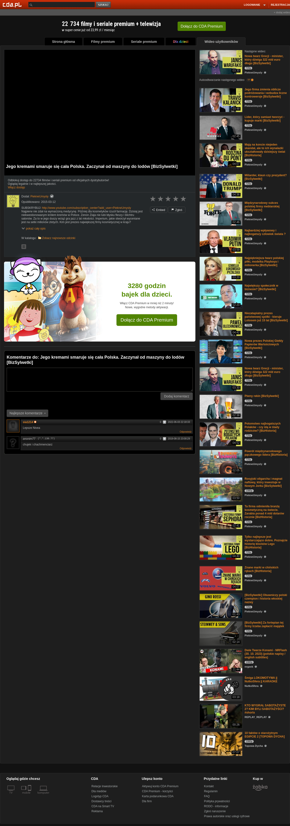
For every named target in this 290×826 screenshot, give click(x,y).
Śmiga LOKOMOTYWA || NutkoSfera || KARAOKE (261, 679)
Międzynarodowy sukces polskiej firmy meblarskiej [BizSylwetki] (262, 206)
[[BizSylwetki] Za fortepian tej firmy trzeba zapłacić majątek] (220, 633)
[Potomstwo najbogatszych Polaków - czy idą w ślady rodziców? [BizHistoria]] (220, 434)
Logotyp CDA (100, 796)
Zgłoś (176, 210)
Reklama (97, 811)
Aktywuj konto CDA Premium (160, 786)
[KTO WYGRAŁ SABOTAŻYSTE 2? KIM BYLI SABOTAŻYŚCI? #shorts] (220, 716)
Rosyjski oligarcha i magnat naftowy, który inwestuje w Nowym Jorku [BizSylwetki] (263, 482)
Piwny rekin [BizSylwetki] (262, 396)
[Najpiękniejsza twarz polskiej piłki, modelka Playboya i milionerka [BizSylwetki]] (220, 268)
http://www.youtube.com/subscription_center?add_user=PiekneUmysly (86, 208)
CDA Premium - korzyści (157, 791)
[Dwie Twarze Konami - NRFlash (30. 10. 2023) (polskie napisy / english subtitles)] (220, 661)
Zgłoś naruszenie (215, 811)
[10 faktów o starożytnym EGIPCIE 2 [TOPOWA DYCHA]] (220, 743)
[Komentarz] (100, 379)
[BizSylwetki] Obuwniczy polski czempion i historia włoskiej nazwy (266, 598)
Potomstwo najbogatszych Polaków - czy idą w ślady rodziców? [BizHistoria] (262, 427)
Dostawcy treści (101, 801)
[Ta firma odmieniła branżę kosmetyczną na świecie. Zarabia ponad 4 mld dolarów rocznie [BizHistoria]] (220, 517)
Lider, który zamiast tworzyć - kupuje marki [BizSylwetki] (264, 118)
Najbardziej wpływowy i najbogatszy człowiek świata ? (265, 232)
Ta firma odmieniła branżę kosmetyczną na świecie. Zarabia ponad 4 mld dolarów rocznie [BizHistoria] (264, 512)
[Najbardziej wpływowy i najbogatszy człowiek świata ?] (220, 241)
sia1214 (29, 422)
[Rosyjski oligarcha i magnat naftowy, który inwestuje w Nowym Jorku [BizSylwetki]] (220, 489)
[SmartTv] (30, 795)
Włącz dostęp (16, 187)
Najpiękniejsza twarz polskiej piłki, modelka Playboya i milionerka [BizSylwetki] (264, 261)
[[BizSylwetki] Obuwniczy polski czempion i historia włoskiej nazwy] (220, 605)
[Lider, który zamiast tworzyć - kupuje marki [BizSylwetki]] (220, 127)
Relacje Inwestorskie (105, 786)
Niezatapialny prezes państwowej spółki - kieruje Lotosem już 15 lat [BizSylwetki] (266, 317)
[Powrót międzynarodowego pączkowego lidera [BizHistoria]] (220, 462)
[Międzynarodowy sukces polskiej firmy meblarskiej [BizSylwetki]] (220, 213)
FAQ (207, 796)
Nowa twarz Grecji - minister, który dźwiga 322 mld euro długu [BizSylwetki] (264, 59)
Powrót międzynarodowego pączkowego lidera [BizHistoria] (266, 453)
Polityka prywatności (217, 801)
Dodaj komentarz (176, 396)
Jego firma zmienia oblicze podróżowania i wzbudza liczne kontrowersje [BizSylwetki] (266, 93)
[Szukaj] (61, 5)
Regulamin (211, 791)
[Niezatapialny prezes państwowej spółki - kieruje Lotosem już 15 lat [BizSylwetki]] (220, 324)
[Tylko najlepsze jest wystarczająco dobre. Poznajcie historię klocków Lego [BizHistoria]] (220, 547)
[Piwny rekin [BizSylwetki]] (220, 406)
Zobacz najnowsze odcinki (58, 238)
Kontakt (209, 786)
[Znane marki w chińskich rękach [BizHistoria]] (220, 578)
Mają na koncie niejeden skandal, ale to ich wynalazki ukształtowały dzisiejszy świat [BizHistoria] (265, 150)
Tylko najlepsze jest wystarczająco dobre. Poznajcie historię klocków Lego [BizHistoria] (266, 542)
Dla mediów (99, 791)
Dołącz (202, 26)
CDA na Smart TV (103, 806)
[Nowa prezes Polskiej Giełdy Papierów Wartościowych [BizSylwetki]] (220, 351)
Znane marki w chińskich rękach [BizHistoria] (261, 569)
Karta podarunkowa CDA (158, 796)
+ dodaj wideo (282, 12)
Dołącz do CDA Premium (147, 320)
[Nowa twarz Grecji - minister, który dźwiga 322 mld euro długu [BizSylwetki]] (220, 62)
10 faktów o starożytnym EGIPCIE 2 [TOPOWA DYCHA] (265, 734)
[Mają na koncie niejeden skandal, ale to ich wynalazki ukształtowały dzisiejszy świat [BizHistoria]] (220, 155)
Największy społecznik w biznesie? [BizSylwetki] (261, 287)
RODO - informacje (216, 806)
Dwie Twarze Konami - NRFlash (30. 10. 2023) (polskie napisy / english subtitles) (266, 654)
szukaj (103, 5)
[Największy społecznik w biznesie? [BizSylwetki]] (220, 296)
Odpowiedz (186, 431)
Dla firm (147, 801)
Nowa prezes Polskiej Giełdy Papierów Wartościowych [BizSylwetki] (264, 344)
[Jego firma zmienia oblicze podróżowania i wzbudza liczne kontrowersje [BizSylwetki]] (220, 100)
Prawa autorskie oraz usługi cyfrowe (227, 816)
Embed (158, 210)
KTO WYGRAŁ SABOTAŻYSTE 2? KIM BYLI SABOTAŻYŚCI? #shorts (265, 709)
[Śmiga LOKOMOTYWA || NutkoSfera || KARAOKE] (220, 688)
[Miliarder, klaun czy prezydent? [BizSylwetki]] (220, 186)
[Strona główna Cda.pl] (13, 4)
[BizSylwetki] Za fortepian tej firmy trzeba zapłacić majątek (264, 624)
